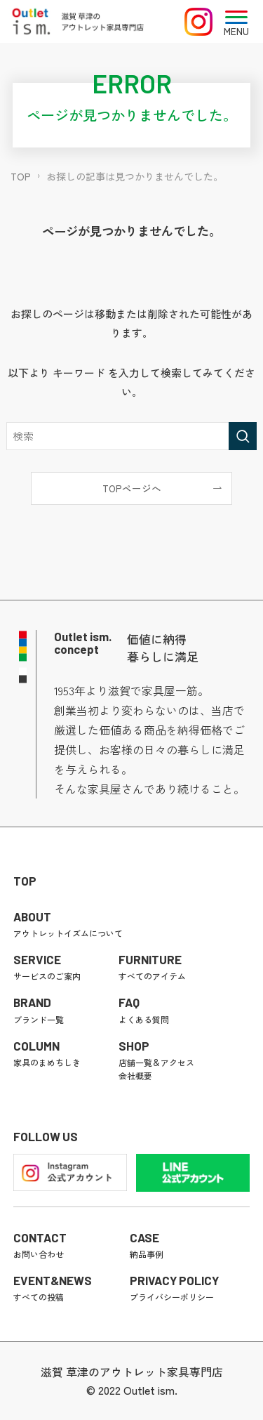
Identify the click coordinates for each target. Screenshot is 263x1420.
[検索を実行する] (243, 436)
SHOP (134, 1046)
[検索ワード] (131, 436)
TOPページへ (131, 488)
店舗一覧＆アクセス (156, 1062)
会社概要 (135, 1076)
